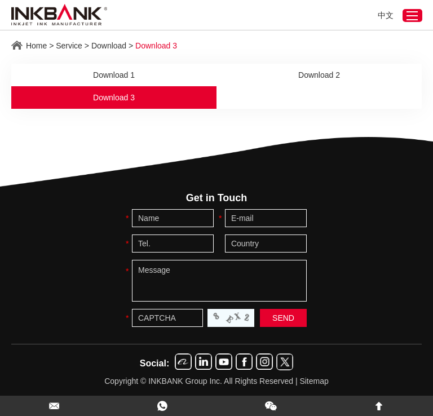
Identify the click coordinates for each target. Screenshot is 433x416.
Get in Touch (217, 197)
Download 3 (156, 45)
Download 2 (319, 74)
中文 (386, 15)
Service (69, 45)
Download (108, 45)
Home (36, 45)
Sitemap (313, 381)
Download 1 (114, 74)
